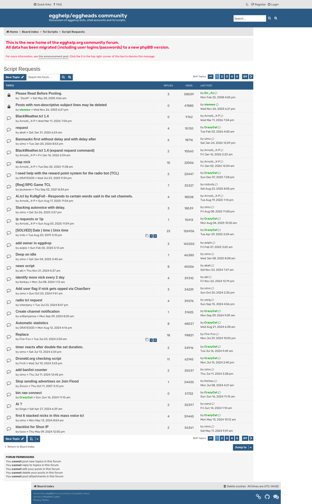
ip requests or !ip (29, 219)
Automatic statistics (32, 323)
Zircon (24, 386)
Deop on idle (26, 254)
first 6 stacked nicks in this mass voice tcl (50, 415)
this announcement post (53, 56)
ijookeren (26, 189)
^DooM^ (25, 98)
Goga (23, 408)
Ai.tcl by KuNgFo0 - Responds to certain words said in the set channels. (74, 196)
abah (23, 132)
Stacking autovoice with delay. (40, 207)
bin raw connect (29, 393)
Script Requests (22, 69)
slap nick (23, 162)
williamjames (28, 316)
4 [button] (232, 76)
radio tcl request (29, 300)
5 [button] (237, 76)
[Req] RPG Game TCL (33, 185)
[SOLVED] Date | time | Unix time (42, 230)
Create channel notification (38, 311)
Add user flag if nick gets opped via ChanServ (53, 289)
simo (23, 143)
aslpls (23, 248)
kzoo (23, 431)
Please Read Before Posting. (39, 93)
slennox (25, 109)
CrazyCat (211, 127)
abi (21, 270)
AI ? (19, 404)
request (22, 128)
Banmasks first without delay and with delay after (56, 139)
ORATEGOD (27, 178)
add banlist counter (31, 370)
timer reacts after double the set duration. (49, 347)
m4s (22, 235)
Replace (22, 334)
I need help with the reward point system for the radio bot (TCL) (67, 173)
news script (25, 266)
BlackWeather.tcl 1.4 (32, 116)
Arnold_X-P (27, 121)
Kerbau (24, 282)
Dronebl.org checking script (38, 358)
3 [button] (227, 76)
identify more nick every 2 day (40, 277)
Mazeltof (48, 497)
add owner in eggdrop (33, 243)
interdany (26, 305)
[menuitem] (57, 4)
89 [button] (245, 76)
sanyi (207, 403)
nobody (209, 184)
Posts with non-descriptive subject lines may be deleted (61, 105)
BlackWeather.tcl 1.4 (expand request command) (55, 150)
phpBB (49, 493)
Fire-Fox (25, 339)
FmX (23, 363)
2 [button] (222, 76)
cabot (57, 497)
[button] (210, 76)
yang (207, 299)
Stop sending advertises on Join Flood (47, 381)
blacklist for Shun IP (32, 427)
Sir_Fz (209, 93)
